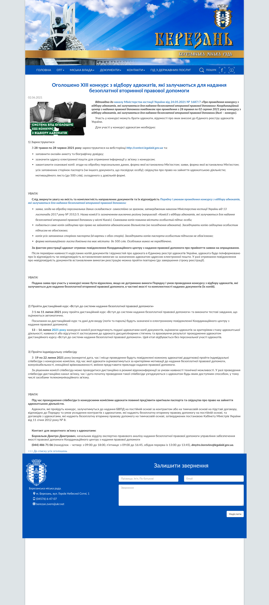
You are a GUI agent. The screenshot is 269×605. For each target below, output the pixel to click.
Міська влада (82, 70)
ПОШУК (207, 70)
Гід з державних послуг (171, 70)
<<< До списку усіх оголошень (47, 451)
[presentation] (147, 518)
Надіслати (235, 513)
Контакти (136, 70)
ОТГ (60, 70)
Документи (110, 70)
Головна (43, 70)
